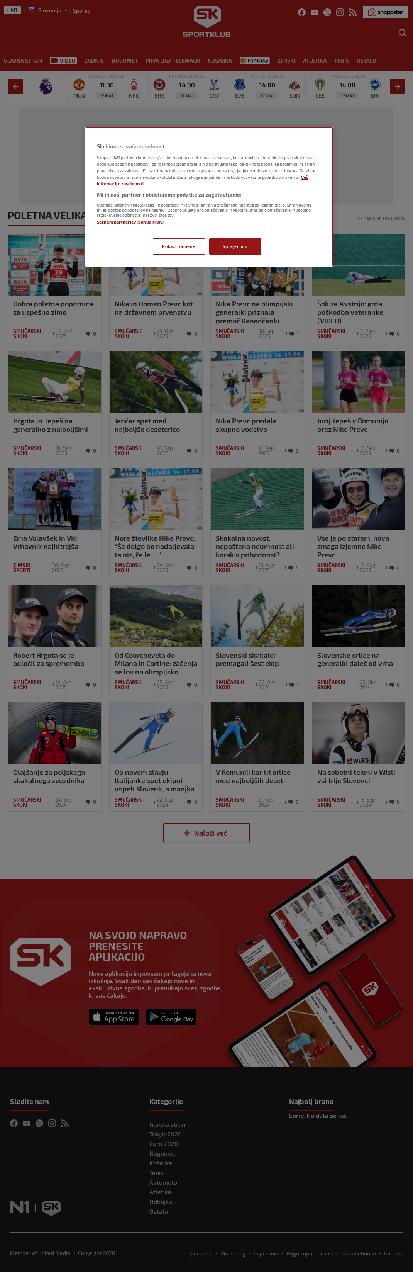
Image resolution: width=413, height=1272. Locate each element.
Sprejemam (235, 246)
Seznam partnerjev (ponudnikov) (130, 221)
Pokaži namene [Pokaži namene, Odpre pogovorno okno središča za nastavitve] (178, 246)
